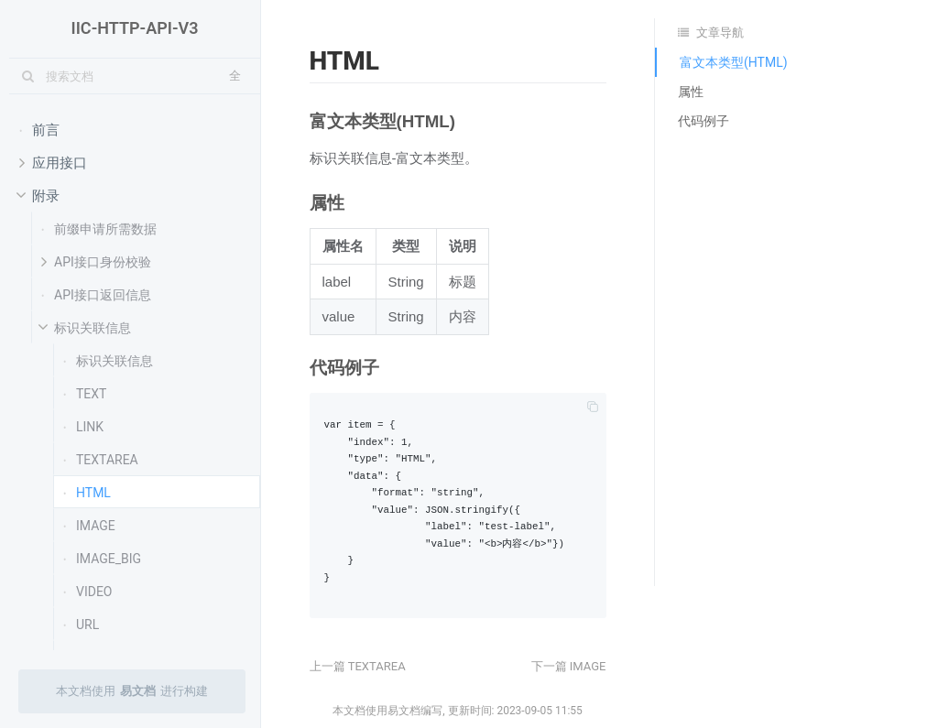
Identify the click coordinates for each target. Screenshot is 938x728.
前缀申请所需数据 (99, 228)
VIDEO (88, 590)
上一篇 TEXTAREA (358, 666)
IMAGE (89, 524)
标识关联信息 (83, 328)
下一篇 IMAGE (568, 666)
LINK (83, 425)
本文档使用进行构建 (132, 691)
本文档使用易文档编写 (387, 710)
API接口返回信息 (96, 293)
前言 (39, 129)
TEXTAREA (100, 458)
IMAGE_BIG (102, 557)
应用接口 (53, 162)
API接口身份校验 (96, 261)
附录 (36, 196)
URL (81, 623)
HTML (87, 491)
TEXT (84, 392)
